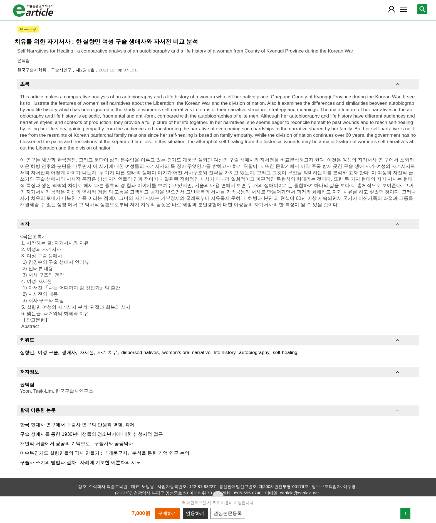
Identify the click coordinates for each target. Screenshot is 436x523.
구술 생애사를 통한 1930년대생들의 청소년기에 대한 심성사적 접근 (91, 434)
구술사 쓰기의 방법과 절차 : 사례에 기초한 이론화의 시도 (80, 462)
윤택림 (23, 60)
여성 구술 (48, 352)
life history (224, 352)
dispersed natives (139, 352)
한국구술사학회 (32, 70)
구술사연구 (62, 70)
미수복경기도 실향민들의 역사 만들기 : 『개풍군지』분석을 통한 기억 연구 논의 (104, 453)
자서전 (87, 352)
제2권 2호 (86, 70)
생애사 (69, 352)
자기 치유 (107, 352)
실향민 (27, 352)
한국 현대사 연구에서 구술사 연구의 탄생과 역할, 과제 (77, 424)
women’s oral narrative (186, 352)
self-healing (285, 352)
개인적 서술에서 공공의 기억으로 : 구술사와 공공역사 (76, 443)
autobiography (254, 352)
